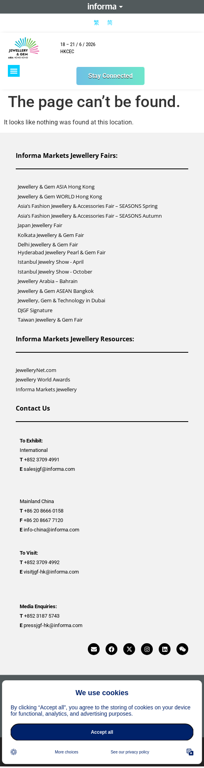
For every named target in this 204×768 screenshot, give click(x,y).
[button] (14, 71)
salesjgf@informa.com (49, 469)
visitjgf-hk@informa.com (51, 572)
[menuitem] (96, 22)
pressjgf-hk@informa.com (53, 625)
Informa (102, 6)
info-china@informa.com (51, 530)
